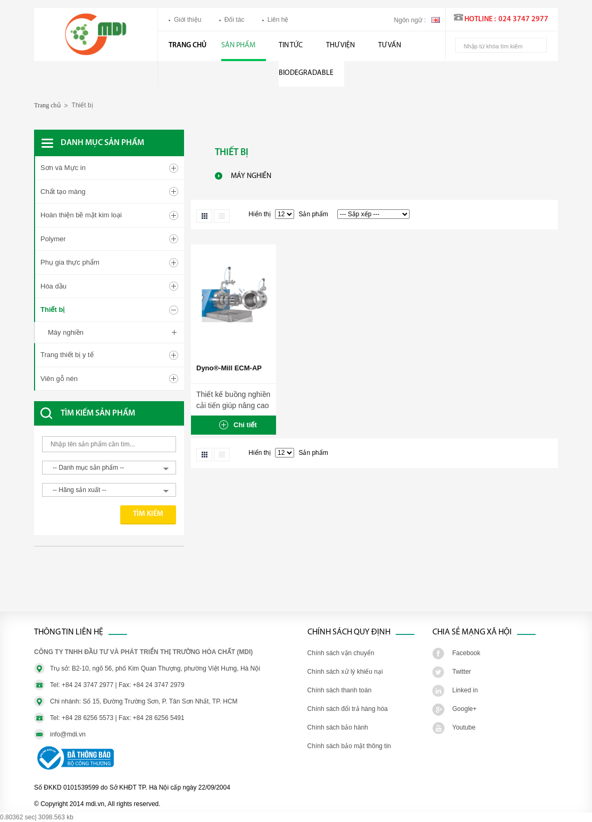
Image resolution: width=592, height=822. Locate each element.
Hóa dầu (53, 286)
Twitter (461, 671)
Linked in (465, 690)
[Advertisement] (119, 584)
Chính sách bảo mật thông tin (349, 746)
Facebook (466, 653)
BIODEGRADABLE (306, 73)
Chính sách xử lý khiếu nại (345, 671)
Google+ (464, 709)
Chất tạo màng (63, 192)
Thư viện (340, 45)
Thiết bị (52, 309)
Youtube (464, 727)
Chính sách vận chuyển (340, 653)
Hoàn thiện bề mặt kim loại (81, 215)
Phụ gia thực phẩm (69, 262)
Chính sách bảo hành (337, 727)
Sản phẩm (238, 45)
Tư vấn (389, 45)
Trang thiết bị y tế (67, 355)
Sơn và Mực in (63, 168)
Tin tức (291, 45)
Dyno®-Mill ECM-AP (229, 368)
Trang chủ (187, 45)
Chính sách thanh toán (339, 690)
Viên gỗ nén (59, 379)
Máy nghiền (66, 332)
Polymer (53, 239)
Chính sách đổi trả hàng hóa (347, 709)
